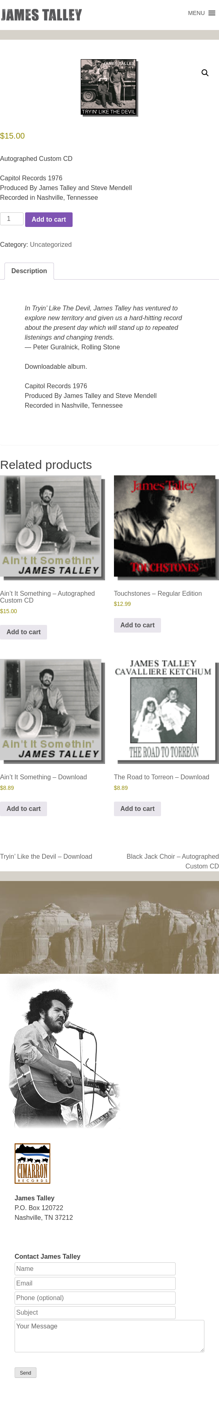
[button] (196, 13)
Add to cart (49, 219)
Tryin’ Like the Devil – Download (46, 856)
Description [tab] (29, 270)
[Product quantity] (12, 218)
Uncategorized (51, 244)
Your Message (109, 1336)
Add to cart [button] (23, 632)
